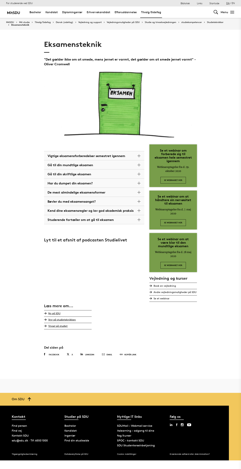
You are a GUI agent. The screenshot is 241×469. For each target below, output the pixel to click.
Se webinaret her (173, 180)
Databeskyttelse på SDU (76, 454)
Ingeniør (69, 435)
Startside (214, 3)
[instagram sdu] (182, 424)
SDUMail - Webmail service (134, 425)
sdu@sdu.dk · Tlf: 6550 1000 (30, 440)
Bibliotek (185, 3)
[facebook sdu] (176, 424)
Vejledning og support (90, 22)
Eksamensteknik (20, 25)
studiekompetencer (191, 22)
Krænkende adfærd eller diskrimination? (190, 454)
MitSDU (10, 22)
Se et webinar (161, 298)
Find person (19, 425)
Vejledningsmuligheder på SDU (123, 22)
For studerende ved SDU (19, 3)
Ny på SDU (54, 313)
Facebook (51, 354)
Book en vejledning (165, 285)
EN (233, 3)
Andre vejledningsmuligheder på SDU (175, 292)
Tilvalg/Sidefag (43, 22)
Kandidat (70, 430)
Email (107, 354)
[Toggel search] (216, 12)
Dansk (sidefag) (64, 22)
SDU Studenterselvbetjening (136, 445)
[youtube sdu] (189, 424)
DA (228, 3)
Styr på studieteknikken (62, 319)
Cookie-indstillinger (126, 454)
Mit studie (24, 22)
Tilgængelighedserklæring (24, 454)
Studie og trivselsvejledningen (160, 22)
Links (199, 3)
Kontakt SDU (20, 435)
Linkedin (87, 354)
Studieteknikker (215, 22)
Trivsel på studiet (58, 325)
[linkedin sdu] (171, 424)
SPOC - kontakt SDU (130, 440)
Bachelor (70, 425)
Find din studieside (76, 440)
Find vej (17, 430)
